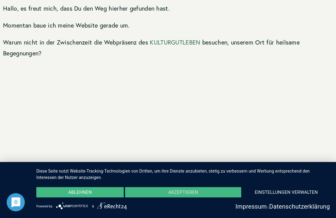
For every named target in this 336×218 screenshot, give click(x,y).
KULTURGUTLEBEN (175, 42)
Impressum (251, 206)
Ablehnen (80, 192)
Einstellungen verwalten (286, 192)
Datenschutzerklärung (299, 206)
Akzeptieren (183, 192)
